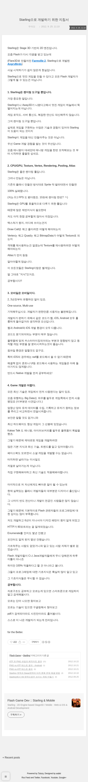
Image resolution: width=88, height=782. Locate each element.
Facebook (45, 777)
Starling (26, 655)
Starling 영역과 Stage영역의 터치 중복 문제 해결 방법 (34, 673)
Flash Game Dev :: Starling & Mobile (31, 700)
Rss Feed (26, 777)
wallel (58, 773)
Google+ (62, 777)
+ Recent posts (11, 757)
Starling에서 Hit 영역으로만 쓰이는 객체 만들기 (31, 677)
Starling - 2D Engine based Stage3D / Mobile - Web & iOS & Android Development (37, 706)
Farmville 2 (39, 60)
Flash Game (15, 655)
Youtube (54, 777)
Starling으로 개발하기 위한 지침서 (44, 19)
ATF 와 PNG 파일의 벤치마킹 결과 (25, 661)
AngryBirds (14, 64)
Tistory (41, 773)
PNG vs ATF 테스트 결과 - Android (25, 665)
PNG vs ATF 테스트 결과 (21, 669)
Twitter (37, 777)
